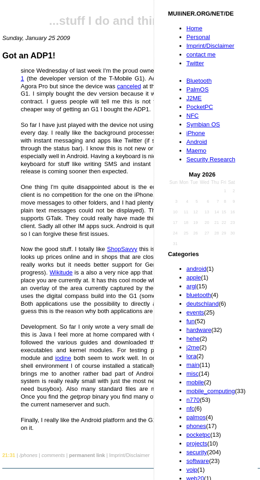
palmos (196, 417)
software (197, 460)
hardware (198, 329)
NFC (192, 115)
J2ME (194, 98)
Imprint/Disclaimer (210, 45)
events (195, 312)
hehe (193, 338)
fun (190, 321)
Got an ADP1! (28, 55)
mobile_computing (210, 391)
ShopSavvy (122, 249)
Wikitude (61, 272)
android (196, 268)
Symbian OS (203, 124)
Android (196, 141)
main (192, 364)
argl (191, 286)
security (196, 452)
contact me (201, 54)
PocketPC (199, 106)
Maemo (196, 150)
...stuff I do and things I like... (131, 21)
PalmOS (197, 89)
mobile (195, 382)
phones (196, 426)
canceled (129, 86)
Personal (198, 37)
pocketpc (198, 434)
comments (53, 455)
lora (191, 356)
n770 (193, 399)
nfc (190, 408)
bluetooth (198, 294)
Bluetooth (199, 80)
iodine (63, 357)
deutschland (202, 303)
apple (193, 277)
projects (197, 443)
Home (194, 28)
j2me (192, 347)
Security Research (210, 159)
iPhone (195, 133)
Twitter (195, 63)
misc (192, 373)
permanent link (87, 455)
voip (191, 469)
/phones (28, 455)
